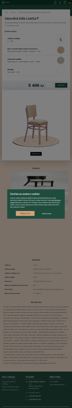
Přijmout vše (25, 213)
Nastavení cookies (46, 213)
